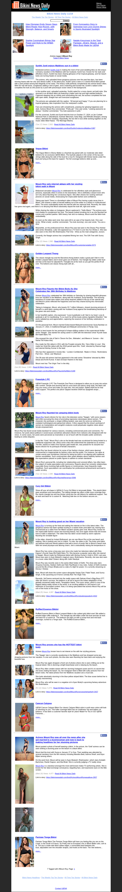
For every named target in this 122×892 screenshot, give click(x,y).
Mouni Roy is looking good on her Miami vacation (60, 521)
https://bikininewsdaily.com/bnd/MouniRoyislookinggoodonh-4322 (71, 596)
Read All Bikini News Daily (64, 124)
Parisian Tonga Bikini (46, 837)
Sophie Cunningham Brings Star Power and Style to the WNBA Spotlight (40, 43)
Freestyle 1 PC (43, 379)
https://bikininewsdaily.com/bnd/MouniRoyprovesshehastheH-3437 (72, 692)
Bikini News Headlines (31, 878)
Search (66, 20)
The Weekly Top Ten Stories (43, 17)
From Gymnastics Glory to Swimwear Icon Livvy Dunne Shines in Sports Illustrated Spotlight (89, 26)
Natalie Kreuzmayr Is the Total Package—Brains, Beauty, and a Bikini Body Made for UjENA (88, 43)
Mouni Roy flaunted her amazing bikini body (57, 413)
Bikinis (98, 3)
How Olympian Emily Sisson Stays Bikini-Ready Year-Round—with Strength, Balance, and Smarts (41, 26)
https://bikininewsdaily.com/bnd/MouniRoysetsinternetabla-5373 (71, 245)
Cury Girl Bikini (43, 486)
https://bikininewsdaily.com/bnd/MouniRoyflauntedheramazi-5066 (50, 478)
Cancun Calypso (44, 703)
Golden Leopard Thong (47, 253)
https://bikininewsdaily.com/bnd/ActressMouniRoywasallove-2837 (71, 777)
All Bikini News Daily (80, 17)
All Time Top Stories (63, 17)
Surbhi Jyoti (55, 70)
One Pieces (101, 5)
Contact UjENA (61, 888)
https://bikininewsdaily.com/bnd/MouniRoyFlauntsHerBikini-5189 (50, 371)
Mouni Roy (56, 191)
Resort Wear (101, 7)
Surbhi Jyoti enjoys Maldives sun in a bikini (57, 65)
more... (38, 163)
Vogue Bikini (42, 148)
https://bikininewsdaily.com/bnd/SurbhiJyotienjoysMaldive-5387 (70, 128)
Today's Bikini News (61, 58)
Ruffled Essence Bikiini (47, 609)
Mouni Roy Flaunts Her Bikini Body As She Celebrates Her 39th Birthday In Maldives (57, 290)
